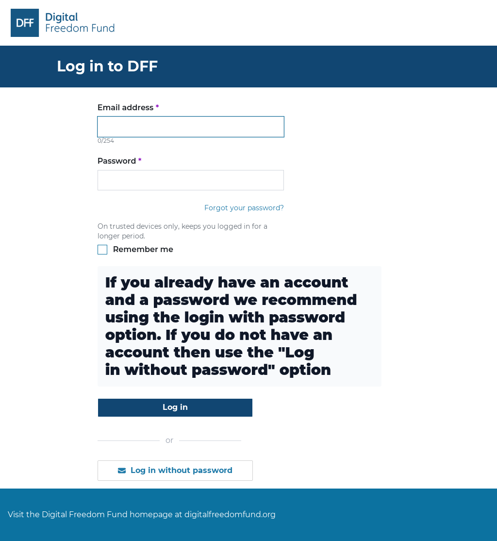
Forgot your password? (244, 207)
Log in (175, 407)
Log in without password (174, 470)
